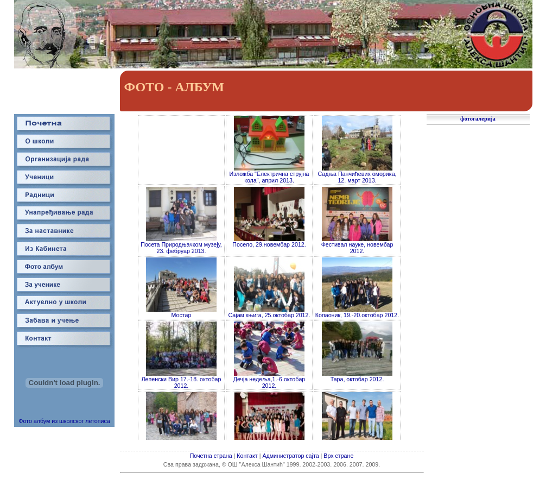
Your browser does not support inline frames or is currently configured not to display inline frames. (269, 277)
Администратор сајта (291, 455)
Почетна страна (211, 455)
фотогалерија (478, 119)
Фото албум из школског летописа (64, 417)
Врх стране (338, 455)
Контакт (247, 455)
